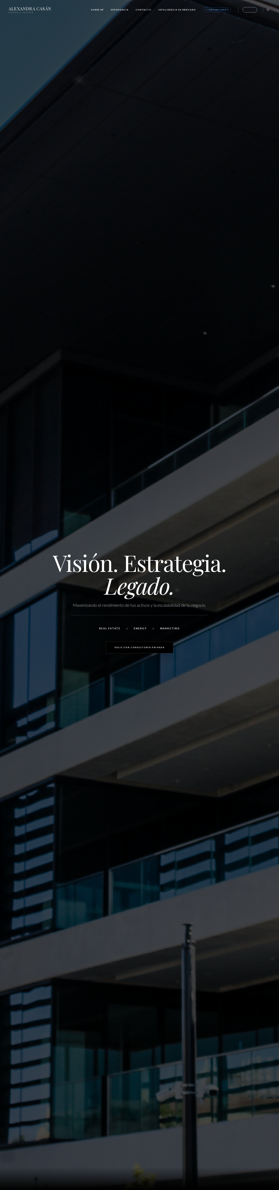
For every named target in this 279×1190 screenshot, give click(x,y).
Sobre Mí (97, 9)
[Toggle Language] (250, 9)
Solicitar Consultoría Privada (139, 647)
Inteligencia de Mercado (177, 9)
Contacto (143, 9)
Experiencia (120, 9)
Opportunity (217, 9)
